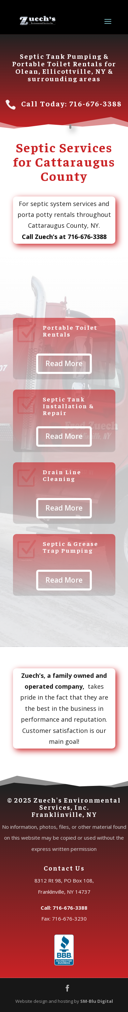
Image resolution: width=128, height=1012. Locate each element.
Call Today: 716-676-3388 (71, 103)
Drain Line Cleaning (62, 475)
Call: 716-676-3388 (64, 907)
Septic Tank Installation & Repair (68, 405)
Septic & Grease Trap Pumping (70, 546)
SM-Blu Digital (96, 1001)
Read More (64, 363)
